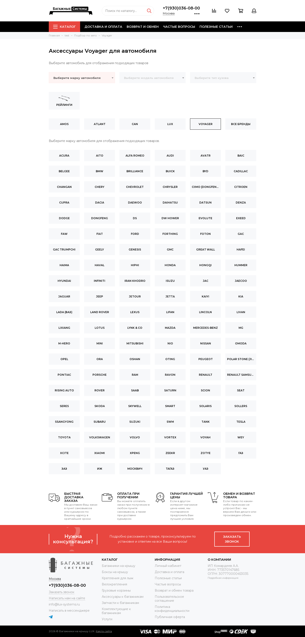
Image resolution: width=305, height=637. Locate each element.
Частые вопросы (179, 27)
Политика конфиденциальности (172, 609)
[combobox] (82, 77)
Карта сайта (104, 631)
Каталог (64, 27)
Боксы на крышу (115, 572)
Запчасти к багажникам (120, 603)
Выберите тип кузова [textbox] (212, 78)
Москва (169, 13)
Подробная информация (223, 577)
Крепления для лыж (117, 578)
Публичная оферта (170, 617)
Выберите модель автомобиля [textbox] (149, 78)
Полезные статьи (216, 27)
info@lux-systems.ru (64, 604)
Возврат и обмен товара (174, 590)
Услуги (107, 619)
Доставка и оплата (103, 27)
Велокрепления (114, 584)
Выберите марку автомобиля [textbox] (77, 78)
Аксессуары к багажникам (122, 597)
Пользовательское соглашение (169, 599)
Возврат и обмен (143, 27)
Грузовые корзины (116, 590)
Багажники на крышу (118, 566)
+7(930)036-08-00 (181, 8)
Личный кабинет (168, 566)
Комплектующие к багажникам (116, 611)
